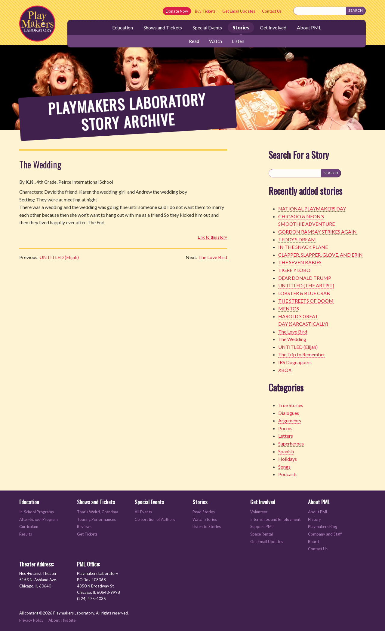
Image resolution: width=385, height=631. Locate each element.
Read (194, 41)
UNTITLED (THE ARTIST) (306, 285)
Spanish (286, 451)
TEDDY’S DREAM (297, 239)
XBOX (284, 370)
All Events (143, 512)
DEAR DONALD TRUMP (304, 278)
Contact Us (272, 11)
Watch (215, 41)
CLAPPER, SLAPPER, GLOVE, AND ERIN (320, 255)
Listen (238, 41)
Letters (285, 436)
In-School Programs (36, 512)
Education (122, 27)
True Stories (290, 405)
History (314, 519)
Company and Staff (325, 534)
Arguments (289, 420)
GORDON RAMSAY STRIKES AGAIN (317, 231)
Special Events (207, 27)
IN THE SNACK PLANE (303, 247)
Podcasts (287, 474)
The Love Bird (212, 257)
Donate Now (177, 11)
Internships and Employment (275, 519)
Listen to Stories (206, 526)
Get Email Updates (238, 11)
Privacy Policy (31, 620)
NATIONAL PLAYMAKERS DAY (312, 208)
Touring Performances (96, 519)
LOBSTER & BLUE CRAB (304, 293)
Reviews (84, 526)
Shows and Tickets (162, 27)
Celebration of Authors (155, 519)
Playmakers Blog (322, 526)
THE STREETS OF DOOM (306, 300)
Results (25, 534)
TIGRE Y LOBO (294, 270)
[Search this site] (319, 11)
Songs (284, 466)
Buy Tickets (205, 11)
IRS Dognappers (295, 362)
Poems (285, 428)
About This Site (61, 620)
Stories (241, 27)
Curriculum (28, 526)
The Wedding (40, 164)
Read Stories (203, 512)
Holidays (287, 459)
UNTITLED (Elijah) (59, 257)
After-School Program (38, 519)
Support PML (261, 526)
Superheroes (291, 443)
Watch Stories (204, 519)
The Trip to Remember (301, 354)
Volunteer (258, 512)
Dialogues (288, 413)
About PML (309, 27)
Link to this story (212, 237)
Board (313, 541)
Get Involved (273, 27)
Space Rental (261, 534)
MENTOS (288, 308)
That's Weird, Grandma (97, 512)
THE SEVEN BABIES (300, 262)
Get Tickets (87, 534)
